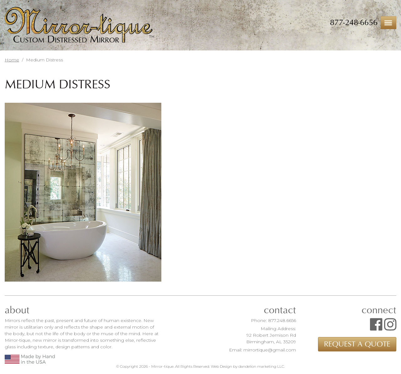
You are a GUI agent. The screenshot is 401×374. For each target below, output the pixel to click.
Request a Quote (357, 344)
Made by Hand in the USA (30, 359)
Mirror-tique (79, 25)
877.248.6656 (282, 320)
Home (12, 60)
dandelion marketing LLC (261, 366)
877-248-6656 (354, 22)
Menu (388, 22)
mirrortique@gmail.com (269, 350)
